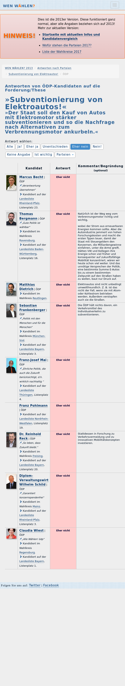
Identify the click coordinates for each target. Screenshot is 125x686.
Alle (10, 146)
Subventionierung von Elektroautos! (33, 74)
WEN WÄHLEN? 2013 (19, 68)
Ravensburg (27, 240)
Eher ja (32, 146)
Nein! (97, 146)
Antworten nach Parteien (55, 68)
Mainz (36, 506)
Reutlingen (40, 298)
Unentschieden (55, 146)
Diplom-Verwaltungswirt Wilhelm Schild (34, 480)
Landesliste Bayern (31, 349)
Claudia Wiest (31, 530)
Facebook (51, 585)
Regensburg (27, 552)
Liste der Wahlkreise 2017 (61, 52)
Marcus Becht (31, 177)
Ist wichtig (43, 154)
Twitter (35, 585)
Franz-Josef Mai (33, 360)
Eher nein (80, 146)
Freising (38, 455)
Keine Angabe (18, 154)
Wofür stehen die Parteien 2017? (66, 45)
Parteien (65, 154)
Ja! (19, 146)
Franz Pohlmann (33, 405)
